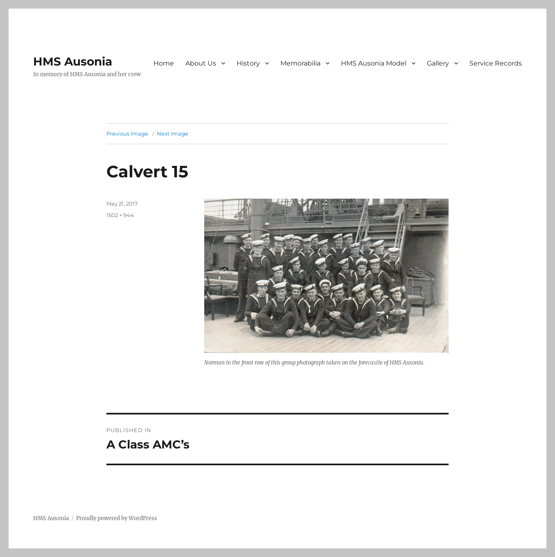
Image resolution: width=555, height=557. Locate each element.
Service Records (495, 63)
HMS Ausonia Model (373, 63)
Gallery (438, 63)
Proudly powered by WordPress (116, 518)
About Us (200, 63)
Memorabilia (300, 63)
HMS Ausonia (72, 61)
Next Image (172, 133)
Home (163, 63)
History (248, 63)
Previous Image (127, 133)
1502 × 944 (120, 215)
